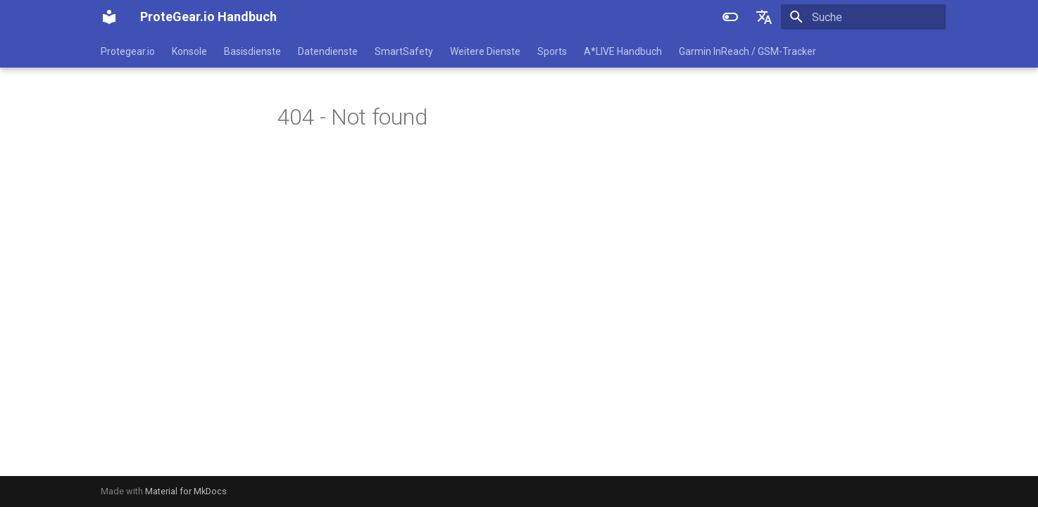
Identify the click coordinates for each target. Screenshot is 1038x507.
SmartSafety (404, 51)
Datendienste (328, 51)
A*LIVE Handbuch (623, 51)
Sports (552, 51)
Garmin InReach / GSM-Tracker (747, 51)
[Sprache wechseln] (764, 17)
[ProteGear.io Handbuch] (109, 17)
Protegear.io (128, 51)
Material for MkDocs (186, 491)
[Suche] (863, 17)
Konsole (189, 51)
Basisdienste (252, 51)
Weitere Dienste (485, 51)
